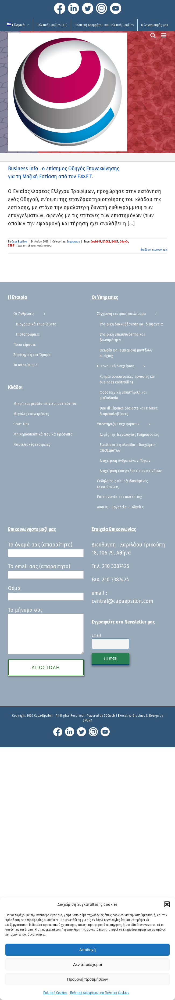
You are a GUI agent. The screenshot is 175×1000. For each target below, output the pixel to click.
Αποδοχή (87, 949)
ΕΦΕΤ (115, 241)
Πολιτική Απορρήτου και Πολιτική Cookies (99, 993)
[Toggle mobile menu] (164, 35)
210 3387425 (115, 566)
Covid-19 (96, 241)
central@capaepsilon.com (122, 601)
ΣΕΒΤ (11, 245)
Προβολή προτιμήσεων (87, 979)
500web (109, 716)
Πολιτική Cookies (55, 993)
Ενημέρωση (73, 241)
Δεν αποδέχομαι (87, 964)
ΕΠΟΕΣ (106, 241)
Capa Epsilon (19, 241)
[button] (167, 904)
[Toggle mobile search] (153, 35)
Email (96, 635)
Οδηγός (124, 241)
